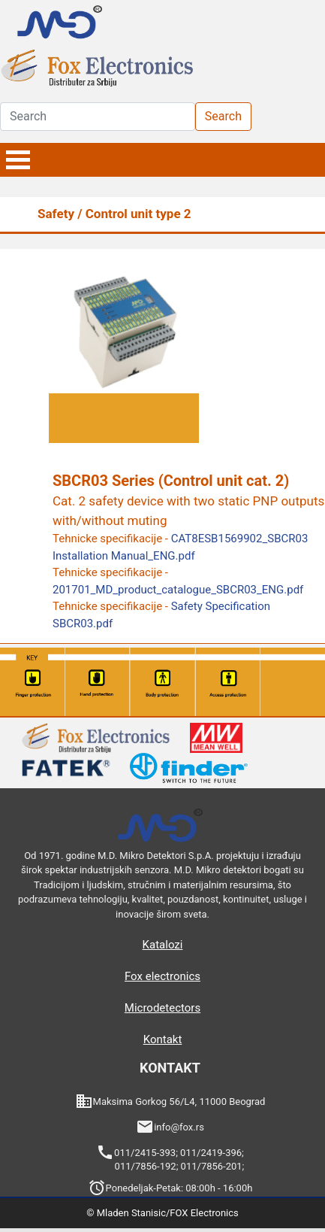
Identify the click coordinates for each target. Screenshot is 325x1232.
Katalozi (163, 944)
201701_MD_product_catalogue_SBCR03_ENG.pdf (178, 589)
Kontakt (162, 1039)
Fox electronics (162, 976)
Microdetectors (162, 1008)
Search (223, 116)
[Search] (97, 116)
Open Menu (18, 160)
